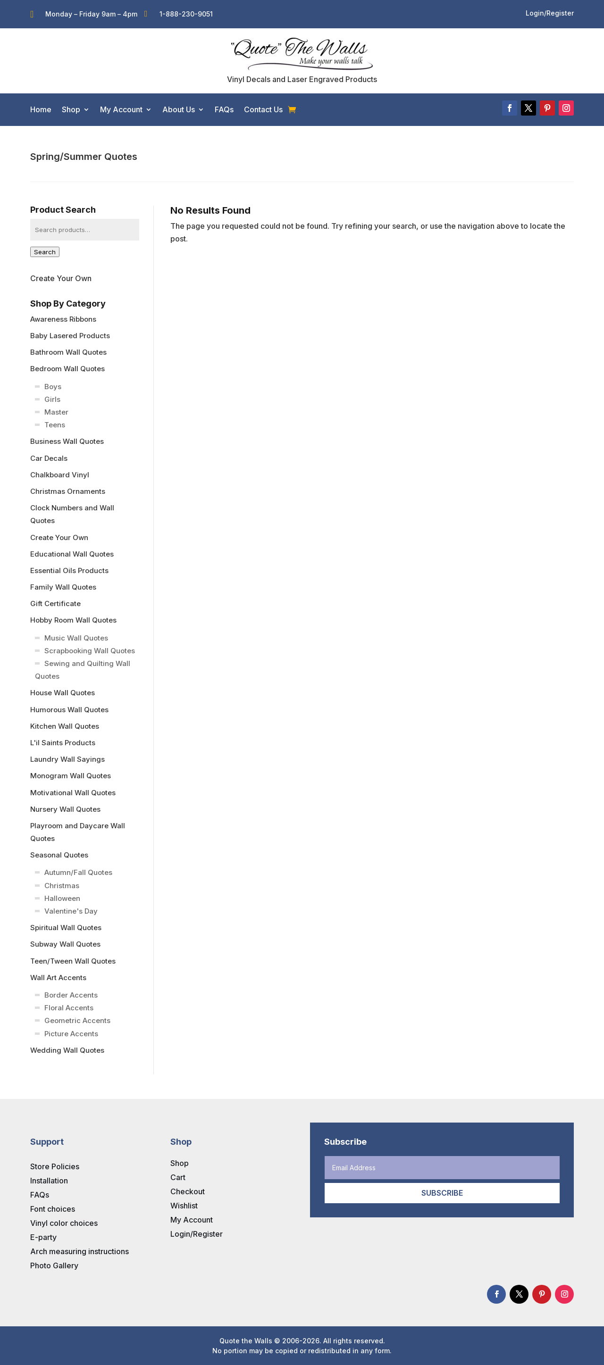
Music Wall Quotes (76, 637)
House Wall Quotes (62, 692)
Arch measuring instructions (79, 1251)
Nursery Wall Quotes (65, 809)
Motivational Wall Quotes (73, 792)
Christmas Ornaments (67, 491)
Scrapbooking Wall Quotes (89, 650)
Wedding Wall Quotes (67, 1050)
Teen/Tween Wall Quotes (73, 961)
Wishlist (184, 1205)
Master (56, 412)
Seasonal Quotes (59, 854)
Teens (54, 424)
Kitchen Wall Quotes (64, 726)
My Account (121, 109)
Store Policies (54, 1166)
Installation (49, 1180)
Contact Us (263, 109)
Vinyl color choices (64, 1223)
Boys (52, 386)
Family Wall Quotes (63, 587)
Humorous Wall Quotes (69, 709)
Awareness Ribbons (63, 319)
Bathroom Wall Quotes (68, 352)
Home (40, 109)
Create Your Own (61, 278)
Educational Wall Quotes (72, 553)
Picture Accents (71, 1033)
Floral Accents (68, 1007)
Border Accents (71, 994)
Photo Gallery (54, 1265)
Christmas (61, 885)
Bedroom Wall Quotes (67, 368)
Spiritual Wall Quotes (65, 927)
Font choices (52, 1209)
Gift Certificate (55, 603)
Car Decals (48, 458)
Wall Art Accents (58, 977)
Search (45, 252)
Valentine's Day (71, 911)
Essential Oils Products (69, 570)
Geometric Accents (77, 1020)
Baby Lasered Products (70, 335)
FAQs (224, 109)
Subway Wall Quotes (65, 944)
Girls (52, 399)
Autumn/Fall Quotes (78, 872)
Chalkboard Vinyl (59, 474)
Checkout (187, 1191)
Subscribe (442, 1193)
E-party (43, 1237)
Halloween (62, 898)
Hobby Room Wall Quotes (73, 620)
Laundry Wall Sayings (67, 759)
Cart (177, 1177)
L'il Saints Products (62, 742)
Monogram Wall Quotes (70, 775)
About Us (178, 109)
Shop (71, 109)
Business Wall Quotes (67, 441)
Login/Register (196, 1234)
